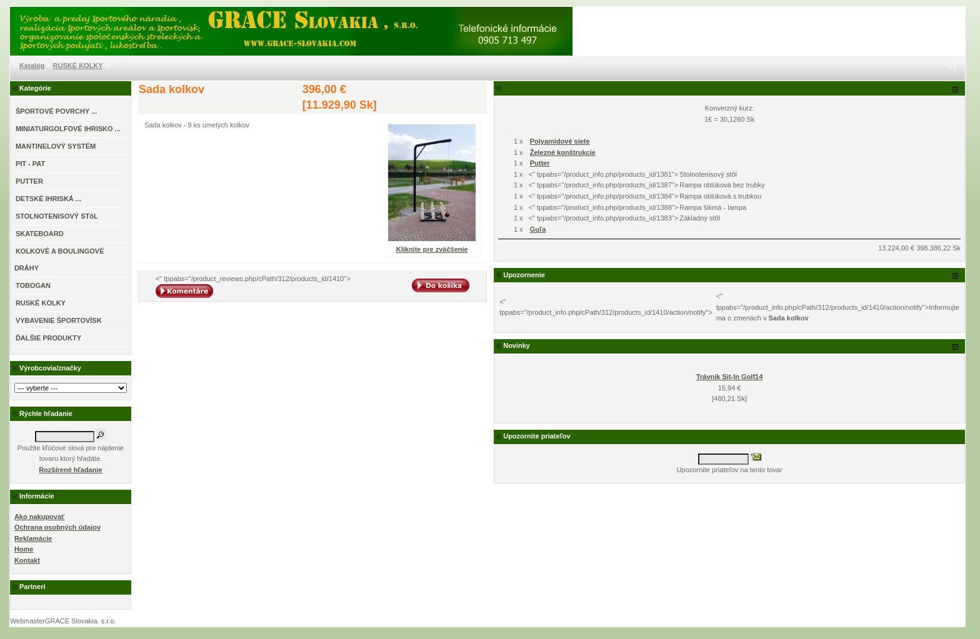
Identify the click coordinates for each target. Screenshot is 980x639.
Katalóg (31, 65)
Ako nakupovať (39, 516)
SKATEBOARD (40, 233)
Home (24, 549)
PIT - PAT (30, 163)
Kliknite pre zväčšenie (432, 245)
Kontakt (27, 560)
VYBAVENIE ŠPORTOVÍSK (59, 320)
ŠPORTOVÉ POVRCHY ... (56, 111)
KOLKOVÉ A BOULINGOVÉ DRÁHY (59, 259)
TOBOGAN (33, 285)
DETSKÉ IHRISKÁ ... (48, 198)
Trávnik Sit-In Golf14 (729, 376)
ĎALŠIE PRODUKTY (48, 338)
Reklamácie (33, 538)
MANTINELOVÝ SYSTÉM (56, 146)
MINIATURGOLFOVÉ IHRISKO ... (68, 128)
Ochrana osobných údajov (57, 527)
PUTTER (29, 181)
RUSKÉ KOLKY (78, 65)
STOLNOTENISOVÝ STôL (57, 216)
